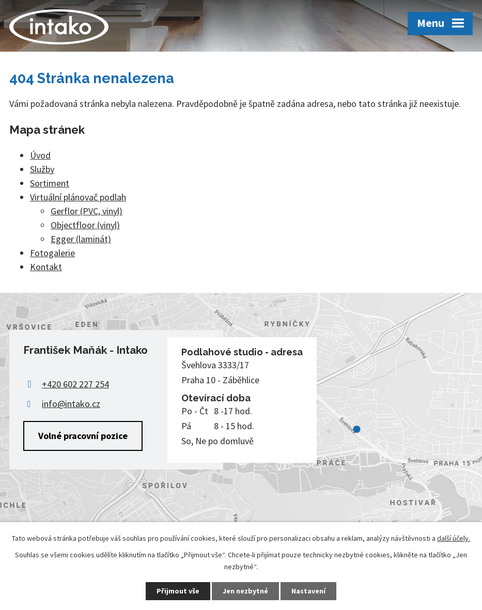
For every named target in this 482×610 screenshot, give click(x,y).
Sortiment (49, 183)
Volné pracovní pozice (83, 436)
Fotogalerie (52, 253)
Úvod (40, 155)
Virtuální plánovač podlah (78, 197)
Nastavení (308, 591)
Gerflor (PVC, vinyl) (86, 211)
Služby (42, 169)
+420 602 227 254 (75, 384)
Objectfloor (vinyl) (85, 225)
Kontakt (46, 267)
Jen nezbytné (245, 591)
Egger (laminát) (81, 239)
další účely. (453, 538)
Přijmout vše (178, 591)
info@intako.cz (71, 404)
